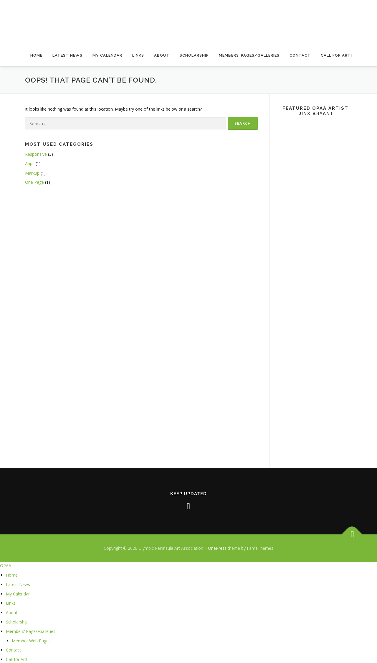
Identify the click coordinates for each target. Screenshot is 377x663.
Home (36, 55)
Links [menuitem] (11, 603)
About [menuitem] (11, 612)
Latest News (67, 55)
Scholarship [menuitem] (17, 622)
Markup (32, 173)
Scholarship (194, 55)
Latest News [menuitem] (18, 584)
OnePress (217, 548)
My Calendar (107, 55)
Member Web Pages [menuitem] (31, 641)
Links (138, 55)
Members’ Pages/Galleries (249, 55)
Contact (300, 55)
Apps (29, 163)
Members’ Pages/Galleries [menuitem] (30, 631)
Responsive (36, 154)
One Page (34, 182)
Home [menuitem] (12, 575)
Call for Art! (336, 55)
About (162, 55)
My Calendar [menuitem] (18, 594)
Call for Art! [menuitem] (16, 659)
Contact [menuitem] (13, 650)
